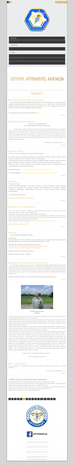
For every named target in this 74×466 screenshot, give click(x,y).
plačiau (63, 117)
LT (7, 2)
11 (45, 404)
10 (41, 404)
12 (48, 404)
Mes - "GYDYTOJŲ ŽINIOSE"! (18, 368)
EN (10, 2)
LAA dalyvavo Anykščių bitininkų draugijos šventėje (27, 100)
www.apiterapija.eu (33, 464)
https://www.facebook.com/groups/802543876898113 (43, 222)
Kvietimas (13, 234)
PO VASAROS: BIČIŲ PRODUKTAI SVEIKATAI (22, 123)
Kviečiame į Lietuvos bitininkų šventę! (22, 208)
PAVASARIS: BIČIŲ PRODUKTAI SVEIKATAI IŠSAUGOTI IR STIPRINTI (29, 266)
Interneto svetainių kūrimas (42, 464)
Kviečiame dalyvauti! (16, 153)
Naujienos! (13, 183)
